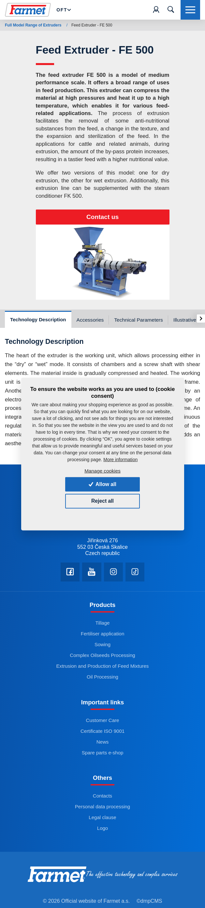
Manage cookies (102, 470)
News (102, 743)
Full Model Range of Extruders (34, 25)
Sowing (103, 645)
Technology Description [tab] (38, 319)
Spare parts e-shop (102, 754)
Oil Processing (103, 678)
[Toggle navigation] (171, 10)
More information (120, 459)
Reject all (102, 501)
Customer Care (102, 721)
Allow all (103, 484)
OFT (64, 9)
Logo (102, 829)
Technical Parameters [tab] (138, 320)
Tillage (102, 624)
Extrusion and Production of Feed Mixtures (102, 667)
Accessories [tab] (90, 320)
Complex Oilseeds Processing (102, 656)
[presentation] (201, 318)
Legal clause (102, 819)
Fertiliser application (102, 635)
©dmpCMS (149, 902)
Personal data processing (102, 808)
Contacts (102, 797)
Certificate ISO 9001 (102, 732)
